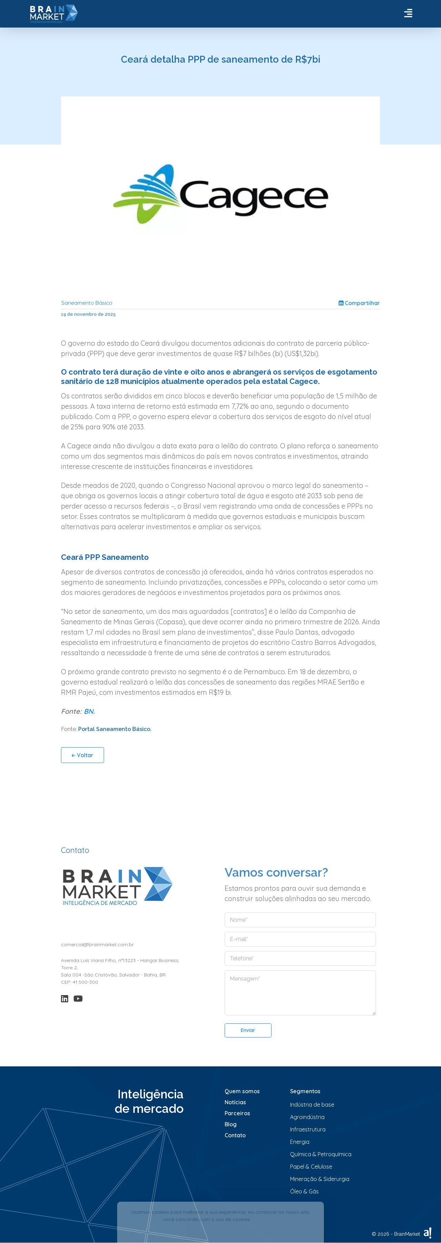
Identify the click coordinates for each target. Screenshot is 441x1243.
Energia (299, 1142)
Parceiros (237, 1113)
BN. (89, 711)
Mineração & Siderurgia (319, 1179)
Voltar (82, 755)
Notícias (235, 1102)
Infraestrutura (308, 1129)
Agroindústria (307, 1117)
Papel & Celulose (311, 1166)
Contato (235, 1135)
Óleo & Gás (304, 1191)
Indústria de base (312, 1104)
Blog (231, 1124)
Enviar (248, 1030)
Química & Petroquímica (320, 1154)
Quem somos (242, 1091)
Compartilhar (359, 303)
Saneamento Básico (87, 303)
